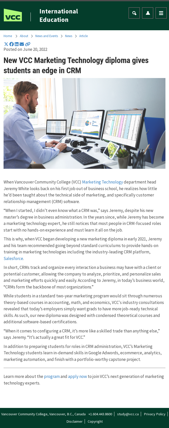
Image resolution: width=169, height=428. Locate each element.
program (52, 376)
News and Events (46, 36)
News (68, 36)
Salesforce (13, 258)
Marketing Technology (102, 182)
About (24, 36)
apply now (77, 376)
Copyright (95, 421)
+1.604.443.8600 (100, 414)
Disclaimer (74, 421)
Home (8, 36)
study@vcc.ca (128, 414)
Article (83, 36)
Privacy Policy (154, 414)
